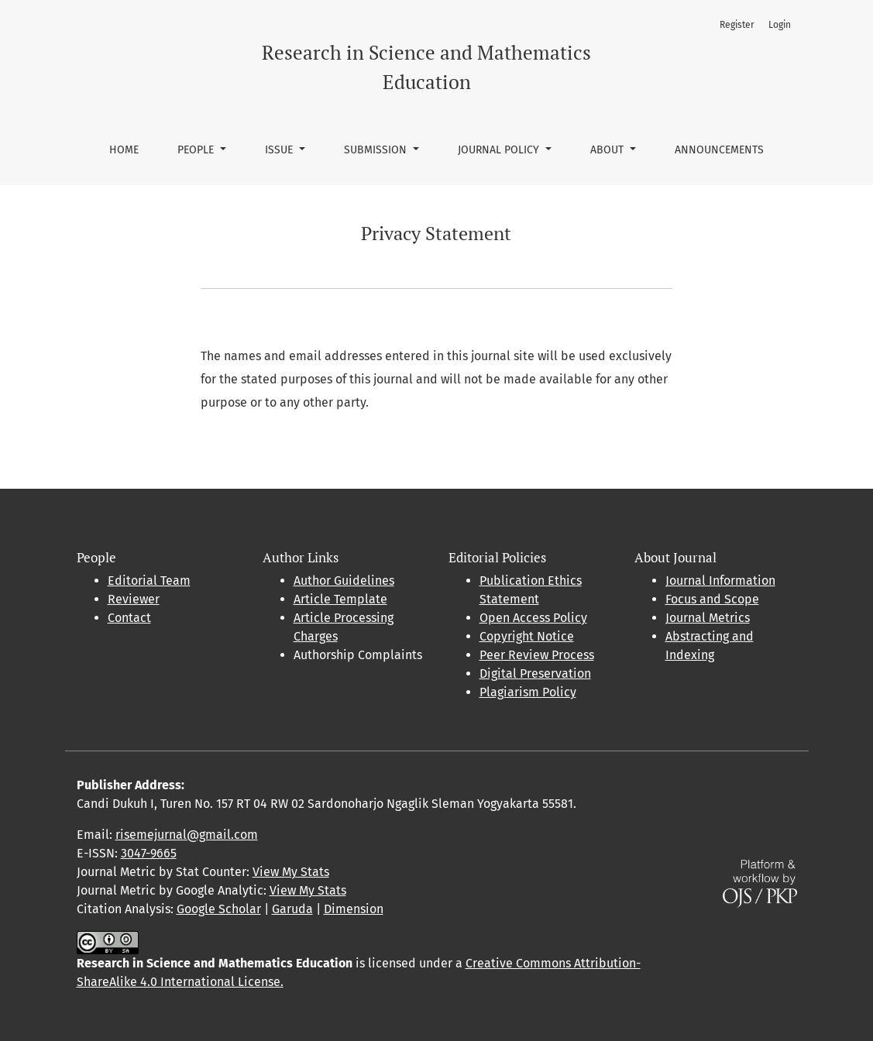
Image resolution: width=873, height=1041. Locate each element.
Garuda (292, 909)
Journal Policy (500, 149)
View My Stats (291, 871)
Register (737, 24)
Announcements (719, 149)
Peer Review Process (536, 655)
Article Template (340, 599)
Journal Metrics (707, 617)
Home (124, 149)
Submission (377, 149)
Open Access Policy (533, 617)
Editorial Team (149, 580)
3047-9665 (149, 853)
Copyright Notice (526, 636)
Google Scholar (219, 909)
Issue (280, 149)
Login (779, 24)
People (197, 149)
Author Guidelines (344, 580)
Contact (129, 617)
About (608, 149)
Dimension (353, 909)
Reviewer (134, 599)
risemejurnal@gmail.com (186, 834)
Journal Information (720, 580)
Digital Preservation (535, 673)
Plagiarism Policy (527, 692)
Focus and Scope (712, 599)
